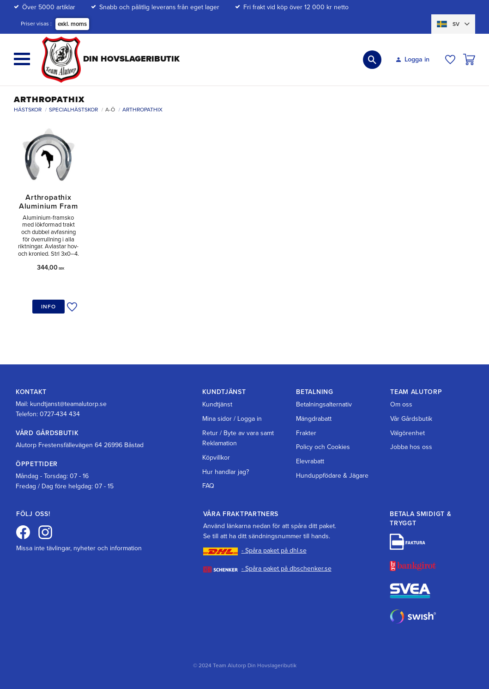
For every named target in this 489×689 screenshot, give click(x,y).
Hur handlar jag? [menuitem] (225, 472)
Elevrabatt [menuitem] (310, 461)
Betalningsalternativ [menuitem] (324, 404)
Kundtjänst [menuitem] (217, 404)
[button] (22, 59)
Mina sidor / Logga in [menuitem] (232, 419)
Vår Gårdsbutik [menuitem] (411, 419)
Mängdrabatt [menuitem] (314, 419)
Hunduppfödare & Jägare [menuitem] (332, 476)
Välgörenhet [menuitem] (407, 433)
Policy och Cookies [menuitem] (323, 447)
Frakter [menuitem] (306, 433)
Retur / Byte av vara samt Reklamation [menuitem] (238, 438)
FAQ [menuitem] (208, 486)
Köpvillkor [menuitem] (216, 457)
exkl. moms (72, 24)
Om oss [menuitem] (401, 404)
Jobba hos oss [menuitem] (411, 447)
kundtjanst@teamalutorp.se (68, 404)
